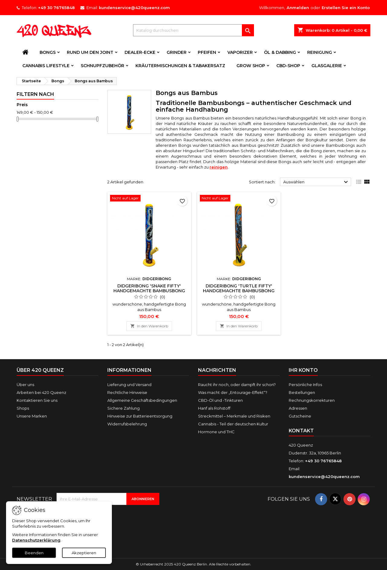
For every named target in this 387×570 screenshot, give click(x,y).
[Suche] (193, 30)
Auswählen (316, 182)
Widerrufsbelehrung (127, 423)
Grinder (177, 52)
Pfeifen (207, 52)
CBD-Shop (288, 65)
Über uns (25, 384)
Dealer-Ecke (140, 52)
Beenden (34, 552)
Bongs (48, 52)
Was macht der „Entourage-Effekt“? (232, 392)
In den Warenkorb (149, 326)
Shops (23, 408)
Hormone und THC (216, 431)
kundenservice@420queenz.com (134, 7)
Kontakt (301, 431)
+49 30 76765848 (56, 7)
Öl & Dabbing (280, 52)
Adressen (298, 408)
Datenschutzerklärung (36, 540)
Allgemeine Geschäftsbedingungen (142, 400)
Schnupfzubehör (102, 65)
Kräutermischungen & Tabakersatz (180, 65)
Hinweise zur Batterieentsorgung (139, 416)
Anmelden (298, 7)
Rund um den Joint (90, 52)
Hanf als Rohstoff (214, 408)
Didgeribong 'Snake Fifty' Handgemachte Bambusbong (149, 288)
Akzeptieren (84, 552)
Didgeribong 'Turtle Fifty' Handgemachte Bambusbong (239, 288)
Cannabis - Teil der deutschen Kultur (233, 423)
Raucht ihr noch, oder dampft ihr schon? (237, 384)
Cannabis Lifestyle (46, 65)
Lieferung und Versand (129, 384)
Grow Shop (250, 65)
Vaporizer (240, 52)
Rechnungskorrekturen (312, 400)
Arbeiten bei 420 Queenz (41, 392)
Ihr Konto (303, 370)
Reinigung (319, 52)
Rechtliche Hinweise (127, 392)
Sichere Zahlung (123, 408)
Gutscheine (300, 416)
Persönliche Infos (305, 384)
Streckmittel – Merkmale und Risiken (234, 416)
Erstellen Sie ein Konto (346, 7)
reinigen (219, 167)
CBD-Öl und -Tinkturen (220, 400)
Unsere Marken (32, 416)
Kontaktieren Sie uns (37, 400)
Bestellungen (302, 392)
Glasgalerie (326, 65)
